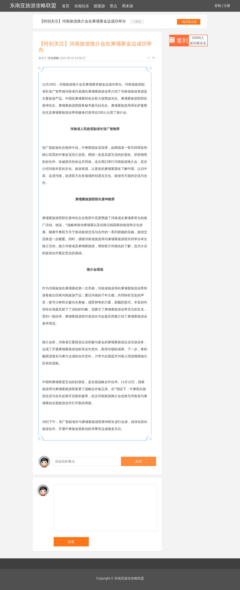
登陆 (217, 5)
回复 (71, 542)
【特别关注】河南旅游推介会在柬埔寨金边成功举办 (83, 21)
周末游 (127, 6)
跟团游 (99, 6)
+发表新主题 (189, 21)
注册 (227, 5)
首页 (65, 6)
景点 (113, 6)
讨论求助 (53, 58)
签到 (182, 40)
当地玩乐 (81, 6)
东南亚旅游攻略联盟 (33, 5)
